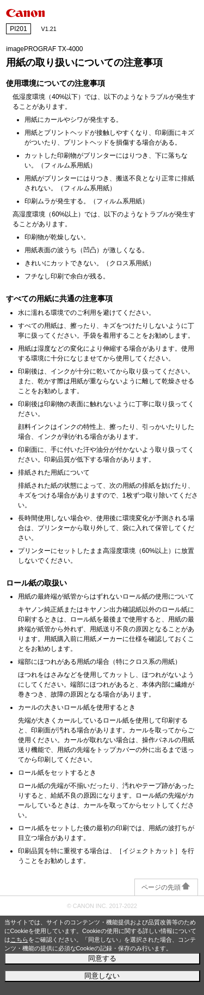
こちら (19, 939)
